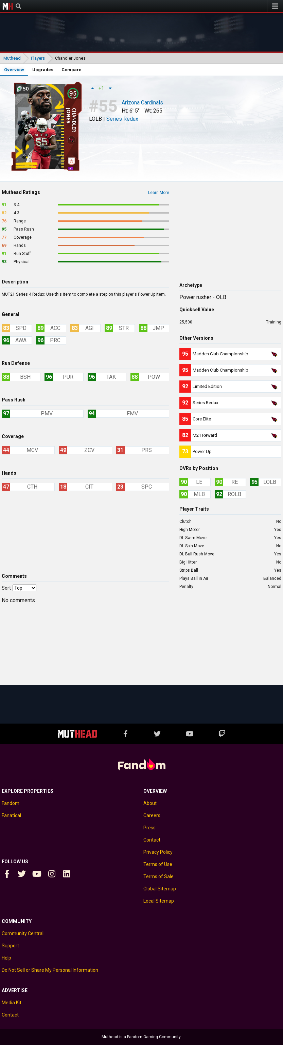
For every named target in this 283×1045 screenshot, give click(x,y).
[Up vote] (92, 88)
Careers (151, 815)
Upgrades (42, 69)
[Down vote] (110, 88)
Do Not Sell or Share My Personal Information (50, 970)
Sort (6, 588)
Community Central (22, 933)
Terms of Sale (158, 876)
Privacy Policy (158, 852)
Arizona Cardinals (142, 103)
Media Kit (11, 1002)
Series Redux (122, 119)
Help (6, 958)
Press (149, 827)
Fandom (10, 803)
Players (38, 58)
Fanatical (11, 815)
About (150, 803)
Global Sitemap (159, 888)
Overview (14, 69)
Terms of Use (157, 864)
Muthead (8, 6)
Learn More (158, 192)
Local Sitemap (158, 901)
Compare (71, 69)
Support (10, 945)
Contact (151, 840)
